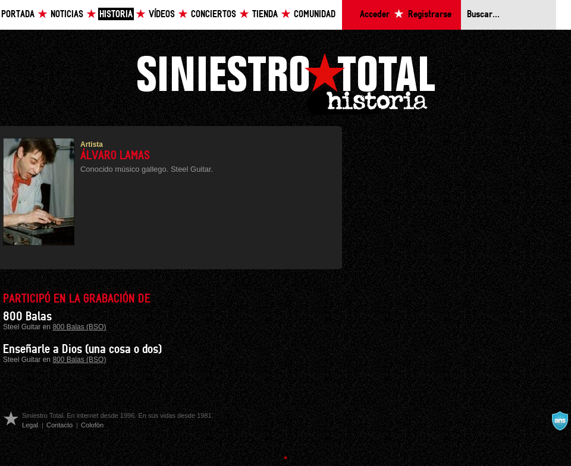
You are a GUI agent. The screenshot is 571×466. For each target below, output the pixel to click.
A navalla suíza (559, 420)
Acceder (375, 14)
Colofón (92, 425)
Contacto (59, 425)
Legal (30, 425)
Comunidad (314, 14)
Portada (17, 14)
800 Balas (27, 316)
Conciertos (213, 14)
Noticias (67, 14)
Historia (116, 14)
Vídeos (162, 14)
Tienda (265, 14)
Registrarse (429, 14)
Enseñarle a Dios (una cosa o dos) (82, 349)
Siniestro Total (285, 82)
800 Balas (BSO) (79, 327)
